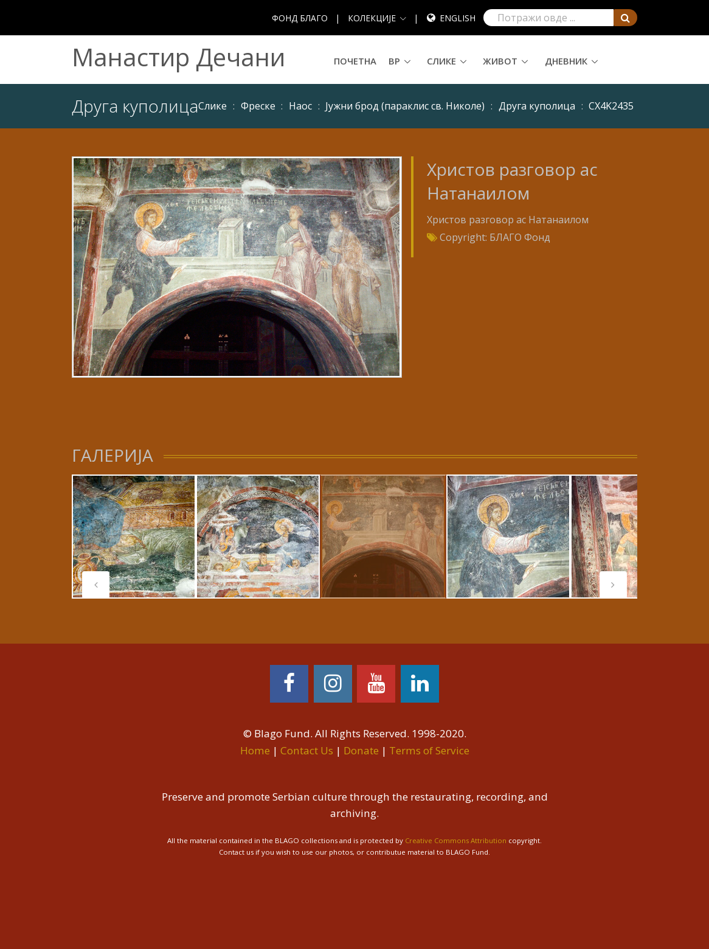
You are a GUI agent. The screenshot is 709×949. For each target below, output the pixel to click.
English (458, 18)
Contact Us (306, 750)
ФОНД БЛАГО (300, 18)
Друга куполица (537, 106)
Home (255, 750)
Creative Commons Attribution (456, 840)
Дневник (566, 61)
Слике (441, 61)
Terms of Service (429, 750)
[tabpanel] (134, 536)
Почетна (355, 61)
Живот (500, 61)
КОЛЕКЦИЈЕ (372, 18)
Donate (361, 750)
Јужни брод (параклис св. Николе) (405, 106)
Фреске (258, 106)
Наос (300, 106)
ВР (394, 61)
